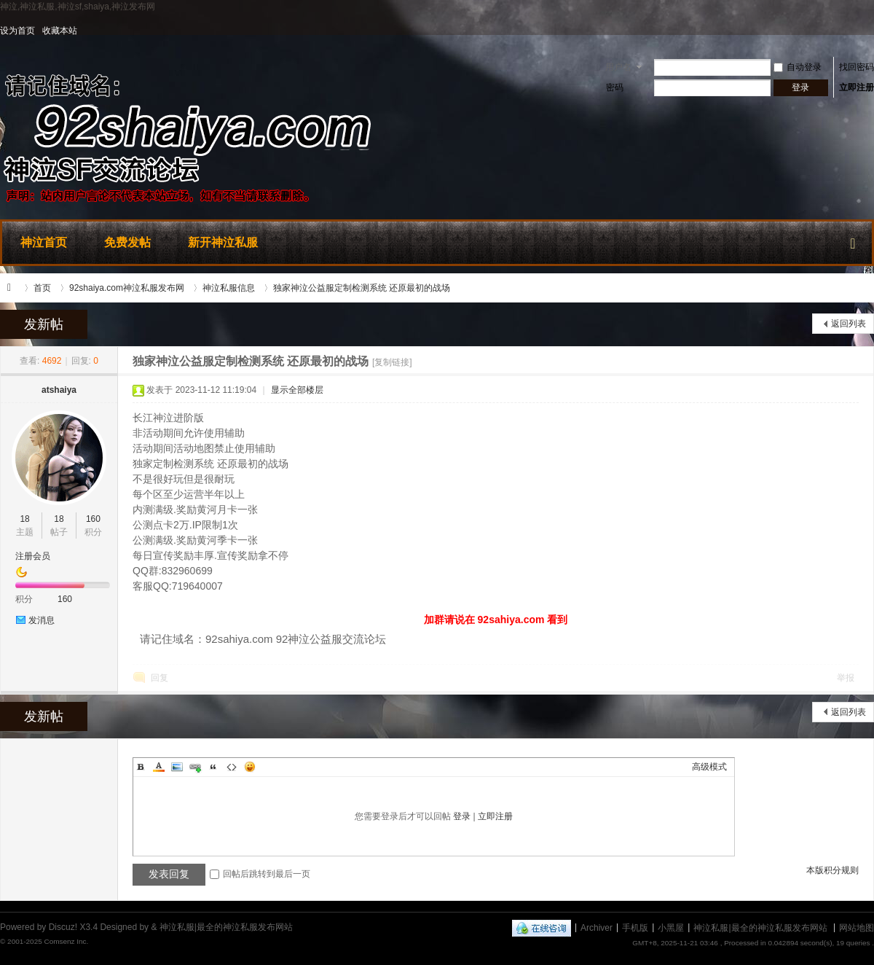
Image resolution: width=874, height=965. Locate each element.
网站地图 (856, 927)
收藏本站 (59, 31)
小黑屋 (671, 927)
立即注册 (856, 87)
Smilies (250, 766)
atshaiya (59, 390)
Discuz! (63, 927)
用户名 (618, 67)
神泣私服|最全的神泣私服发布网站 (13, 288)
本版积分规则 (832, 870)
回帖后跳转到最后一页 (260, 874)
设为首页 (17, 31)
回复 (159, 678)
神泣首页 (43, 242)
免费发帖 (127, 242)
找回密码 (856, 67)
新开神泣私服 (223, 242)
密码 (614, 87)
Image (177, 766)
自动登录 (797, 67)
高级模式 (709, 767)
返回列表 (848, 324)
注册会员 (32, 556)
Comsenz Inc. (66, 941)
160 (93, 519)
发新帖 (43, 324)
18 (24, 519)
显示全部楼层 (297, 390)
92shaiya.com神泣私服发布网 (126, 288)
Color (158, 766)
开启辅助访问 (870, 30)
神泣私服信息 (228, 288)
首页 (42, 288)
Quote (213, 766)
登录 (462, 816)
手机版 (635, 927)
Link (195, 766)
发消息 (41, 620)
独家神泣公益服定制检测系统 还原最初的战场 (361, 288)
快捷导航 (853, 240)
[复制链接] (392, 362)
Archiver (596, 927)
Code (231, 766)
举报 (845, 678)
